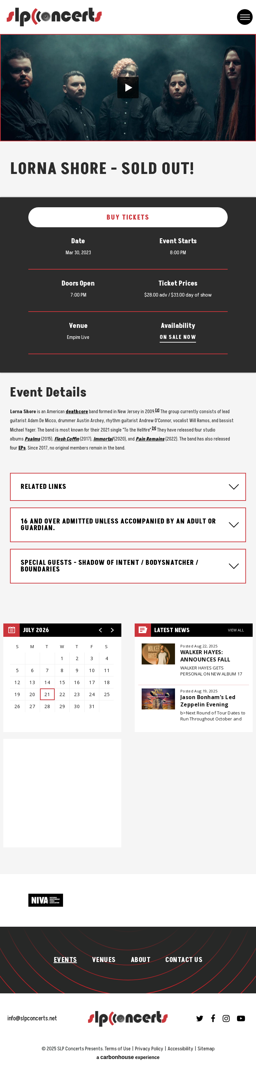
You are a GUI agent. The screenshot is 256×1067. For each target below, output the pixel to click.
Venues (104, 960)
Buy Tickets (128, 217)
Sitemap (206, 1048)
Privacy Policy (149, 1048)
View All (236, 629)
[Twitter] (199, 1018)
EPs (22, 448)
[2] (157, 410)
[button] (128, 87)
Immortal (103, 439)
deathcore (77, 412)
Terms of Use (118, 1048)
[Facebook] (213, 1018)
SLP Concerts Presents (54, 17)
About (141, 960)
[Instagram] (226, 1018)
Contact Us (183, 960)
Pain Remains (150, 439)
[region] (62, 677)
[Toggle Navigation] (245, 17)
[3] (154, 428)
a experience (127, 1057)
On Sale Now (178, 337)
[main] (128, 454)
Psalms (32, 439)
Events (65, 960)
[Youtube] (241, 1018)
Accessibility (180, 1048)
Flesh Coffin (66, 439)
